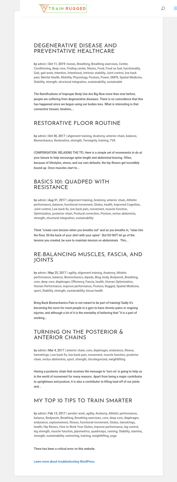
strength (51, 82)
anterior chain (115, 136)
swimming (72, 435)
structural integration (72, 82)
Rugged (110, 286)
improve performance (77, 286)
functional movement (78, 204)
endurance (116, 350)
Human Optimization (119, 281)
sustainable (114, 82)
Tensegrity (90, 140)
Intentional (75, 73)
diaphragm (63, 281)
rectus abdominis (123, 213)
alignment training (79, 136)
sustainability (96, 82)
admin (42, 64)
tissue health (94, 290)
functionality (131, 68)
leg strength (42, 431)
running (112, 431)
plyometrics (82, 431)
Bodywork (116, 277)
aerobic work (76, 413)
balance (131, 136)
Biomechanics (43, 140)
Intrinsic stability (94, 73)
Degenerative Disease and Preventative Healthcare (75, 48)
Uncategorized (97, 359)
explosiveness (58, 422)
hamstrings (41, 354)
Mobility (66, 77)
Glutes (98, 204)
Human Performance (48, 286)
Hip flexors (50, 427)
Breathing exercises (104, 64)
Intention (60, 73)
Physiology (80, 77)
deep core (58, 68)
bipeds (89, 277)
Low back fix (60, 209)
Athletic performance (123, 413)
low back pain (79, 209)
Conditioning (42, 68)
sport (37, 290)
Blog (98, 277)
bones (71, 64)
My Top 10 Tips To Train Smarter (83, 401)
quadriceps (98, 431)
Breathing (83, 64)
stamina (136, 431)
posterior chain (62, 213)
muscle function (116, 209)
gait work (47, 73)
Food (101, 68)
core (37, 281)
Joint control (114, 73)
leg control (131, 427)
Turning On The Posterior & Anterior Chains (78, 335)
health (108, 204)
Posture (94, 77)
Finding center (76, 68)
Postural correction (86, 213)
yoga (113, 435)
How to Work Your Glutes (75, 427)
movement (97, 209)
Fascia (90, 281)
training (103, 140)
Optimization (42, 213)
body (105, 277)
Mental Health (50, 77)
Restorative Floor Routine (77, 123)
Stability (39, 82)
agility (72, 272)
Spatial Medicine (130, 77)
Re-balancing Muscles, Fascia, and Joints (88, 257)
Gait (36, 73)
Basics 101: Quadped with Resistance (71, 184)
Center (123, 64)
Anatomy (99, 136)
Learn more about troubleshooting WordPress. (64, 461)
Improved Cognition (127, 204)
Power (105, 77)
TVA (112, 140)
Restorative (61, 140)
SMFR (114, 77)
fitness (91, 68)
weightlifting (117, 359)
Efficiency (77, 281)
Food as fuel (114, 68)
